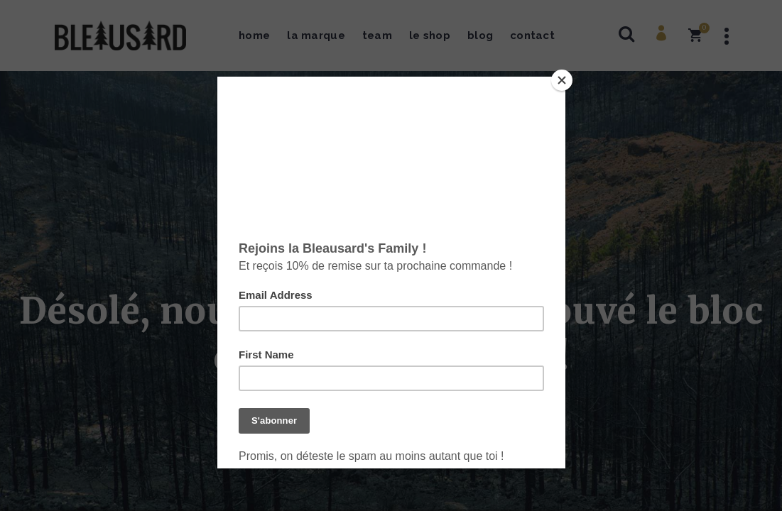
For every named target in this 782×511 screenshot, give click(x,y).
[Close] (561, 80)
